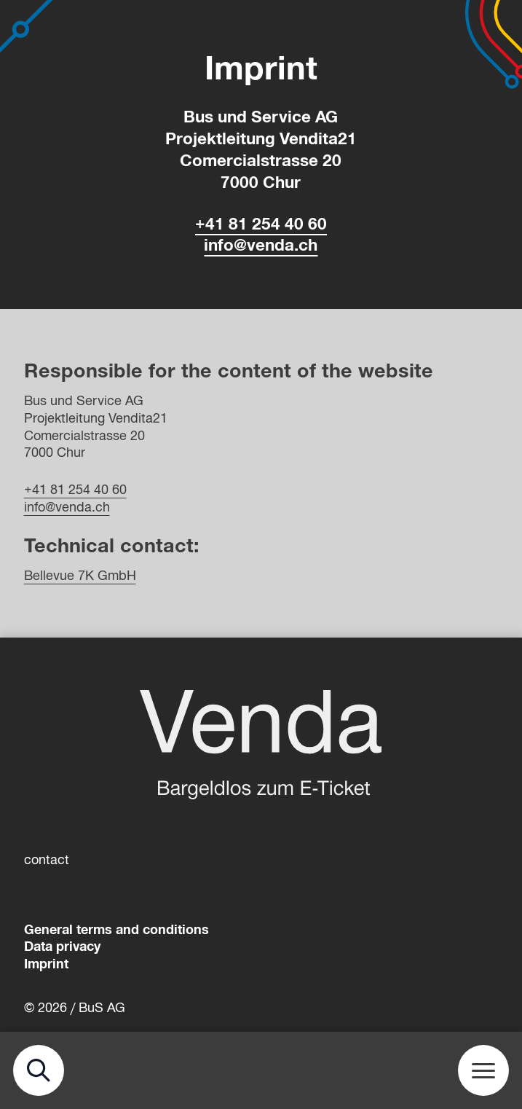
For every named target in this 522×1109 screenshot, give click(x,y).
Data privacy (62, 946)
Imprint (46, 964)
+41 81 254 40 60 (261, 224)
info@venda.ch (260, 245)
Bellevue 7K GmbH (80, 575)
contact (46, 860)
